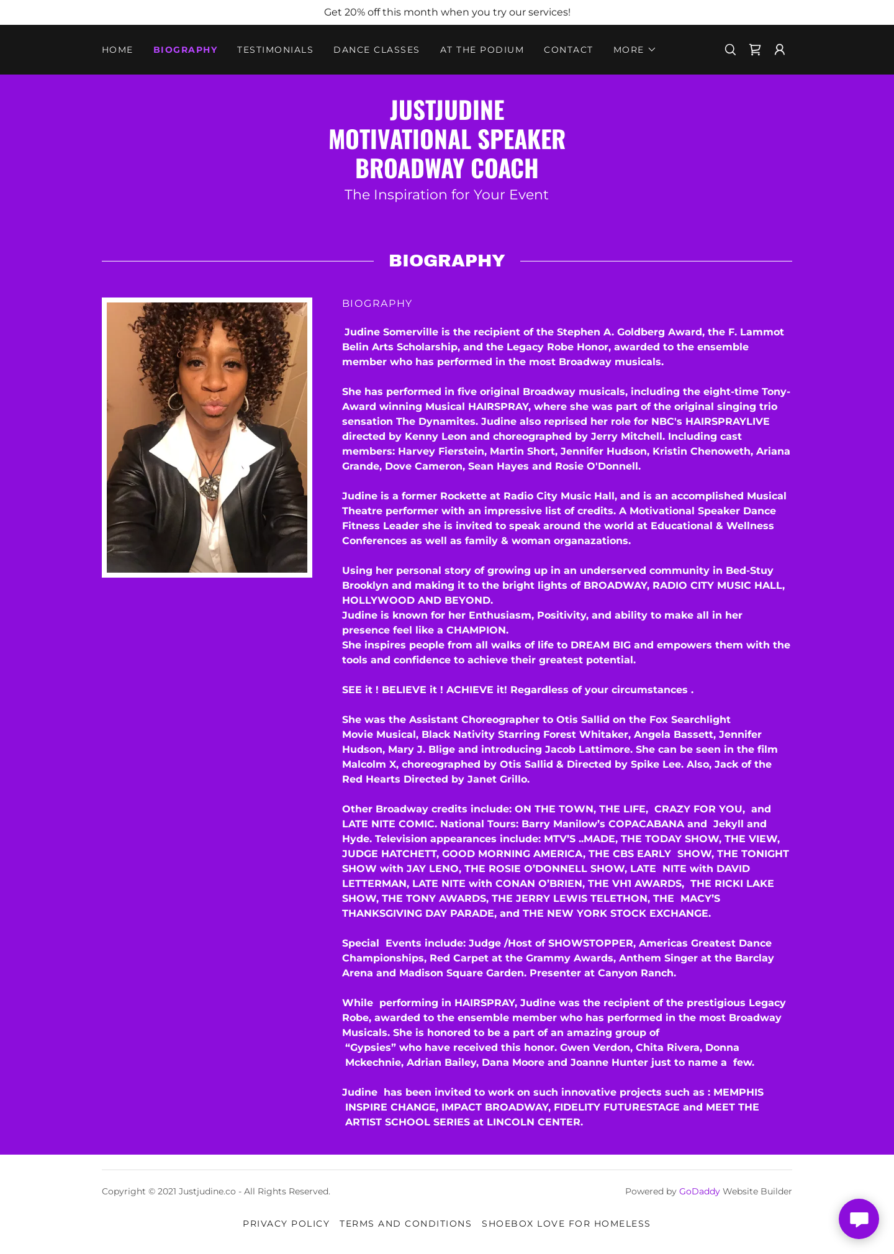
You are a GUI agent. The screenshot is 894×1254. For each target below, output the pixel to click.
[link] (755, 49)
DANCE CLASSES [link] (376, 49)
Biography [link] (185, 49)
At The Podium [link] (482, 49)
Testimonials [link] (275, 49)
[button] (635, 49)
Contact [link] (569, 49)
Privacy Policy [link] (286, 1223)
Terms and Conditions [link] (406, 1223)
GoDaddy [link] (699, 1191)
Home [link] (117, 49)
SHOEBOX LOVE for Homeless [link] (566, 1223)
